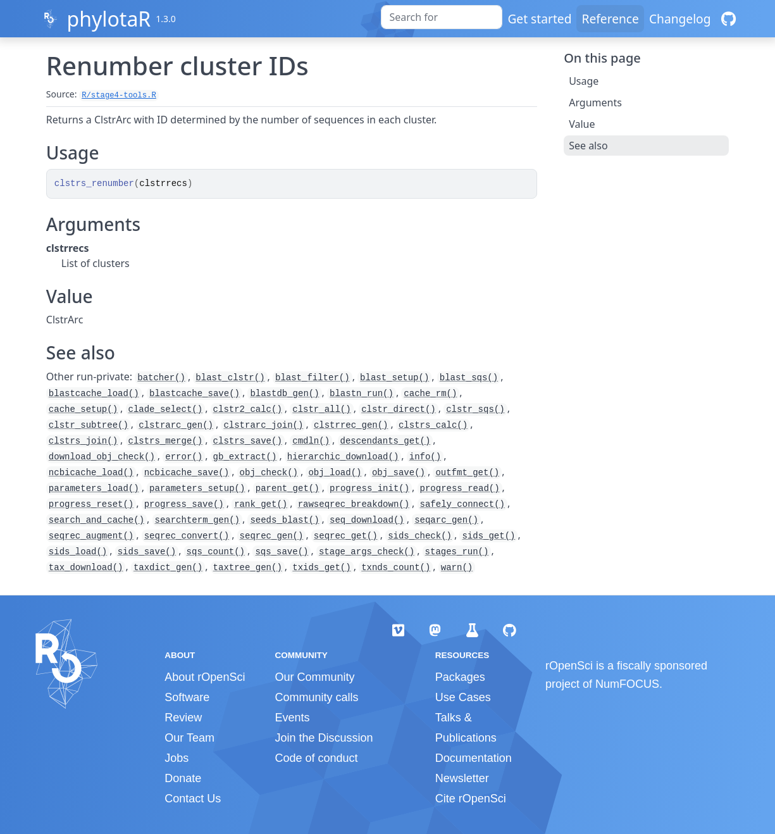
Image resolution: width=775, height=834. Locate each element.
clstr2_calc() (247, 409)
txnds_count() (395, 568)
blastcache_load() (94, 394)
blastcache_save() (194, 394)
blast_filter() (312, 378)
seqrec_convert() (186, 536)
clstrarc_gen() (176, 425)
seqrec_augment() (91, 536)
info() (425, 457)
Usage (583, 81)
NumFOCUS (627, 684)
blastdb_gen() (284, 394)
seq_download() (367, 520)
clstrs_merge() (165, 441)
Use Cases (463, 697)
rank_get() (260, 504)
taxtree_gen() (247, 568)
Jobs (176, 758)
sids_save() (147, 552)
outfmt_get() (467, 473)
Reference (609, 18)
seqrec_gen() (272, 536)
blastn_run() (362, 394)
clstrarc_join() (263, 425)
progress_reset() (91, 504)
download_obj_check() (102, 457)
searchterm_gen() (197, 520)
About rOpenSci (204, 677)
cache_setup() (83, 409)
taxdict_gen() (167, 568)
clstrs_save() (247, 441)
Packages (460, 677)
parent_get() (287, 488)
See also (588, 145)
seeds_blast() (284, 520)
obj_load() (334, 473)
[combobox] (441, 17)
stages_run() (457, 552)
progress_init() (369, 488)
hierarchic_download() (343, 457)
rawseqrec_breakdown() (353, 504)
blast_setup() (394, 378)
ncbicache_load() (91, 473)
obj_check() (269, 473)
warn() (457, 568)
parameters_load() (94, 488)
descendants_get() (385, 441)
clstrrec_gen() (351, 425)
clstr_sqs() (475, 409)
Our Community (314, 677)
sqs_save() (281, 552)
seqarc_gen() (446, 520)
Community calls (316, 697)
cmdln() (311, 441)
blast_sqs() (469, 378)
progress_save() (184, 504)
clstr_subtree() (88, 425)
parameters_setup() (197, 488)
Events (292, 717)
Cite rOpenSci (470, 798)
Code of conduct (316, 758)
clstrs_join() (83, 441)
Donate (182, 778)
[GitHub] (728, 18)
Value (582, 124)
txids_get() (321, 568)
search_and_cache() (96, 520)
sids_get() (488, 536)
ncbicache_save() (186, 473)
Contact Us (192, 798)
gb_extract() (245, 457)
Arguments (595, 102)
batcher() (161, 378)
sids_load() (78, 552)
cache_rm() (430, 394)
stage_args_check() (366, 552)
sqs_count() (216, 552)
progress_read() (460, 488)
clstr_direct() (398, 409)
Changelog (680, 18)
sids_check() (420, 536)
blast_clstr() (229, 378)
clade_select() (165, 409)
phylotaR (108, 19)
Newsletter (462, 778)
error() (183, 457)
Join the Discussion (324, 737)
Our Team (189, 737)
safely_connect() (462, 504)
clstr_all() (321, 409)
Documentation (473, 758)
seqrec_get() (346, 536)
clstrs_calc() (433, 425)
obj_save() (398, 473)
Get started (539, 18)
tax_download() (86, 568)
